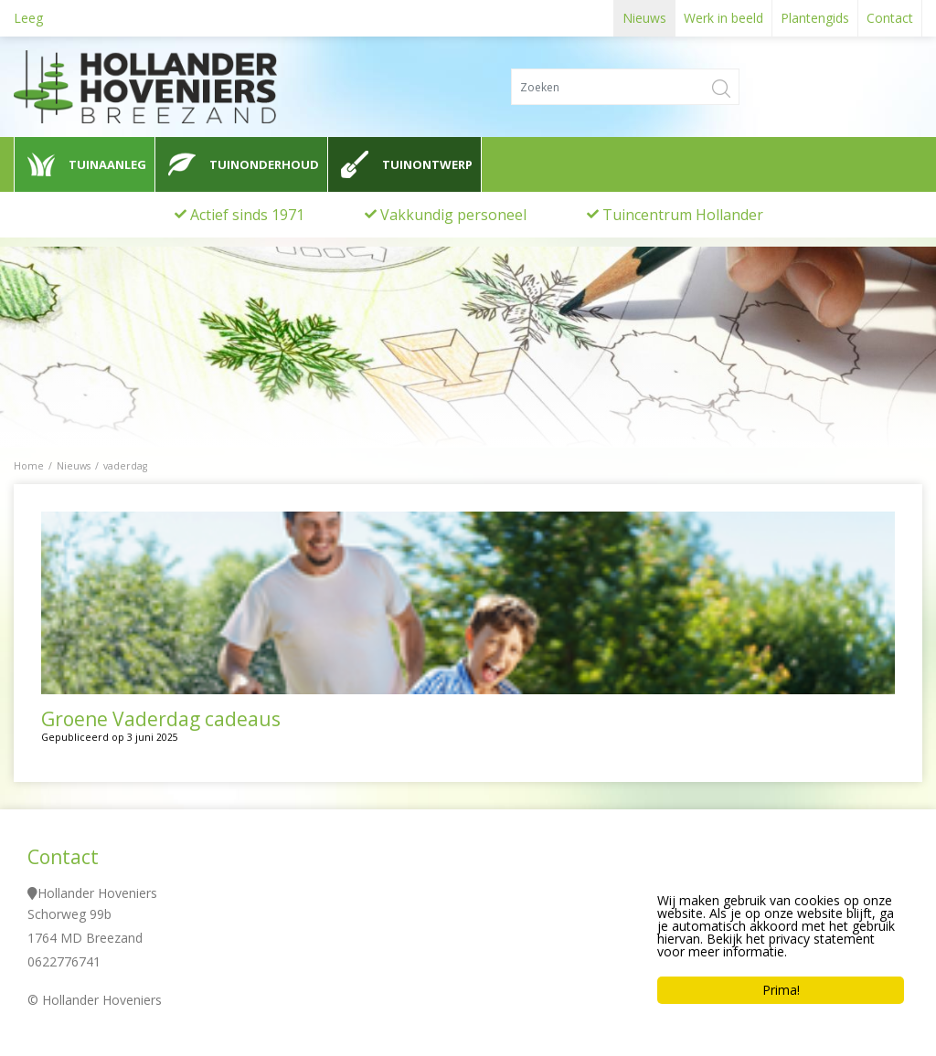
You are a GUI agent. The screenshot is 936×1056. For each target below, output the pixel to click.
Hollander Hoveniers (97, 893)
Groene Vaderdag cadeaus (161, 719)
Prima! (781, 989)
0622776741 (64, 961)
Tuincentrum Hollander (682, 215)
